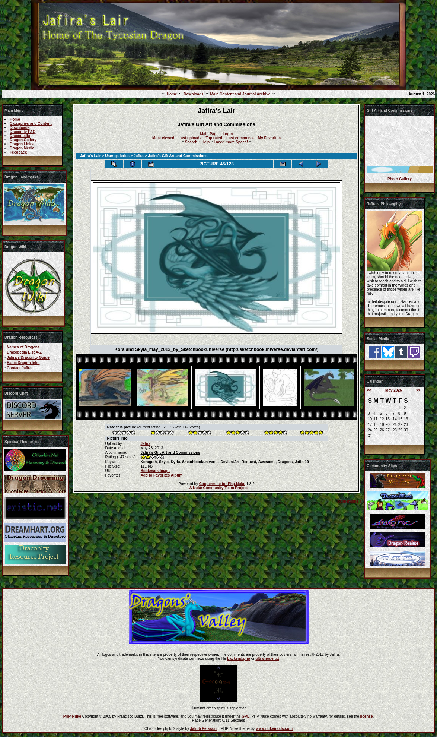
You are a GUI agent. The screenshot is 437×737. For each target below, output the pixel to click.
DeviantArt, (230, 462)
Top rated (213, 138)
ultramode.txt (267, 659)
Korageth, (149, 462)
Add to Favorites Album (161, 475)
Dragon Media (22, 148)
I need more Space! (231, 142)
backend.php (238, 659)
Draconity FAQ (22, 132)
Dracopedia (20, 136)
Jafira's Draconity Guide (28, 357)
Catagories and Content (31, 123)
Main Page (209, 134)
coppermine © (349, 501)
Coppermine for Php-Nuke (222, 484)
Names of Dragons (23, 347)
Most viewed (163, 138)
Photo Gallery (399, 179)
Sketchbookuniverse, (201, 462)
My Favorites (269, 138)
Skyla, (164, 462)
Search (191, 142)
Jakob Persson (203, 729)
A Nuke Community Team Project (218, 488)
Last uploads (190, 138)
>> (417, 390)
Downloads (193, 94)
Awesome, (267, 462)
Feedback (18, 152)
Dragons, (286, 462)
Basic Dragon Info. (23, 363)
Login (228, 134)
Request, (249, 462)
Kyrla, (176, 462)
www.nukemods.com (274, 729)
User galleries (117, 156)
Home (172, 94)
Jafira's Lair (90, 156)
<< (369, 390)
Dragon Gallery (23, 140)
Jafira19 (302, 462)
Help (205, 142)
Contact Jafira (19, 368)
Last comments (239, 138)
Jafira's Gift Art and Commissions (170, 452)
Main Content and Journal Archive (240, 94)
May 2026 (393, 390)
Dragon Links (22, 144)
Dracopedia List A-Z (24, 352)
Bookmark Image (155, 471)
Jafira (139, 156)
